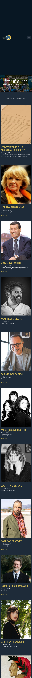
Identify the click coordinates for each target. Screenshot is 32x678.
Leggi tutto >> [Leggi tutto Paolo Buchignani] (5, 594)
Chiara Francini (13, 642)
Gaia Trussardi (12, 485)
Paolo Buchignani (14, 586)
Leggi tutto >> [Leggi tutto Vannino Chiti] (5, 271)
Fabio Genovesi (12, 541)
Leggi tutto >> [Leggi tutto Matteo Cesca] (5, 327)
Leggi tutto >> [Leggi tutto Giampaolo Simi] (5, 382)
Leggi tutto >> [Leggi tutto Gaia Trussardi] (5, 494)
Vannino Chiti (11, 263)
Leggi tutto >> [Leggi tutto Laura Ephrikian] (5, 215)
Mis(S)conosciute (14, 430)
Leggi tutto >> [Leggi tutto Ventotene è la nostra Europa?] (5, 160)
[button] (29, 37)
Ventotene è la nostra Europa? (13, 148)
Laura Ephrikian (13, 207)
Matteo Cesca (11, 318)
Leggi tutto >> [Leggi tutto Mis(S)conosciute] (5, 438)
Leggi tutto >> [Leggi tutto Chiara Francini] (5, 650)
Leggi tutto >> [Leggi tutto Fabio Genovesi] (5, 549)
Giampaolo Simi (12, 374)
